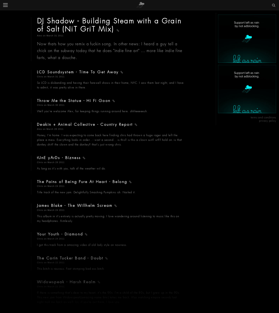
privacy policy (267, 120)
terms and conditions (263, 117)
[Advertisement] (247, 39)
